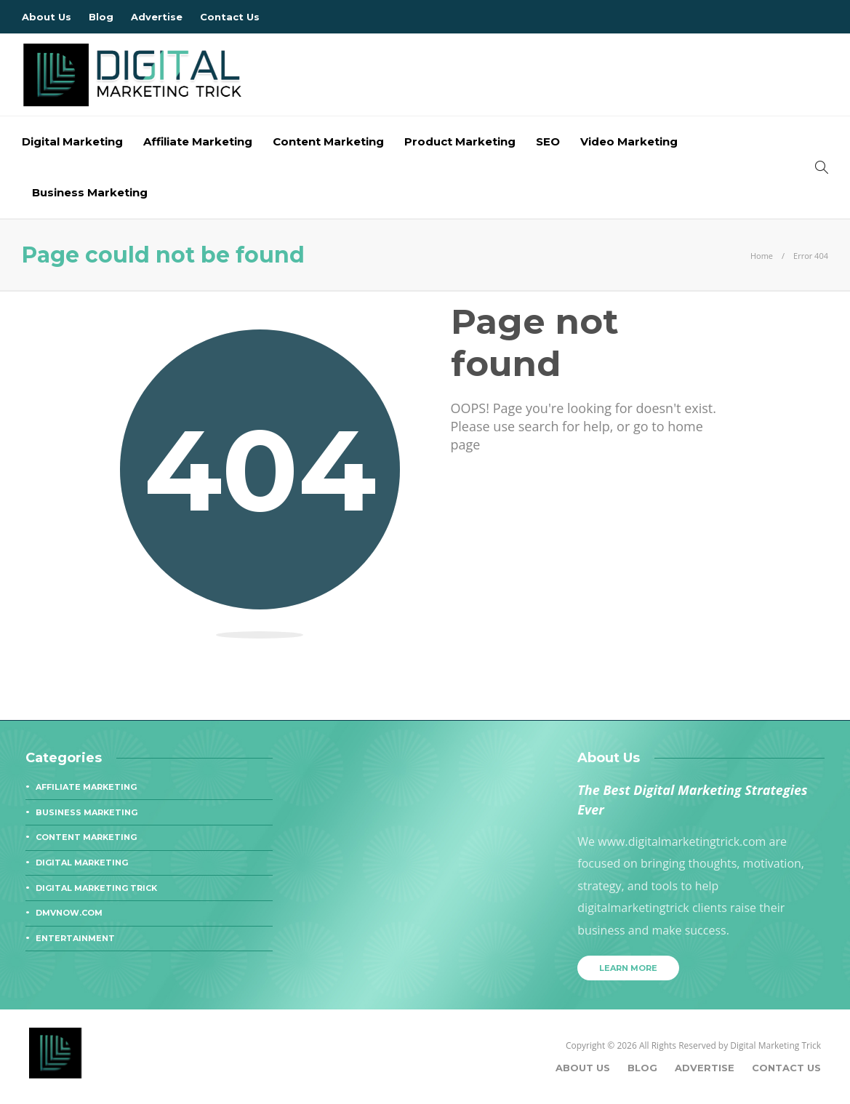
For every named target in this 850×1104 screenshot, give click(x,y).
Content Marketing (328, 141)
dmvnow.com (69, 913)
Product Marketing (460, 141)
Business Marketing (90, 192)
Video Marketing (629, 141)
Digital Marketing (72, 141)
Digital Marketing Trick (96, 888)
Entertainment (75, 938)
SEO (548, 141)
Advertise (157, 17)
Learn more (628, 968)
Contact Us (230, 17)
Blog (101, 17)
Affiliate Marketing (197, 141)
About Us (46, 17)
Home (761, 255)
